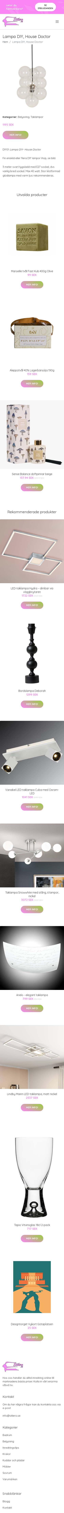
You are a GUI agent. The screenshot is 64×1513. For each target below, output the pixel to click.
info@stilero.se (11, 1415)
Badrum (7, 1435)
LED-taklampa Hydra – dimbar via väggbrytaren (32, 590)
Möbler (7, 1466)
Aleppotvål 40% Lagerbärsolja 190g (32, 370)
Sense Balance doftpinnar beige (32, 474)
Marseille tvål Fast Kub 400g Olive (32, 271)
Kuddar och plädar (14, 1460)
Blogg (6, 1501)
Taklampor (37, 117)
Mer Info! (16, 134)
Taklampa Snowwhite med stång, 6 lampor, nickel (32, 894)
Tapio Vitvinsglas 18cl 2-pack (32, 1225)
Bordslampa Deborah (32, 691)
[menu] (57, 21)
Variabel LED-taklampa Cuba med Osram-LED (32, 791)
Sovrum (7, 1473)
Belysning (23, 117)
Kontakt (7, 1507)
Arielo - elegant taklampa (32, 995)
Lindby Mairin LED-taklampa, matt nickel (32, 1094)
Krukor (7, 1454)
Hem (5, 41)
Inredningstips (11, 1447)
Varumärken (10, 1479)
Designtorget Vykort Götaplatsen (32, 1324)
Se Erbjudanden (45, 7)
